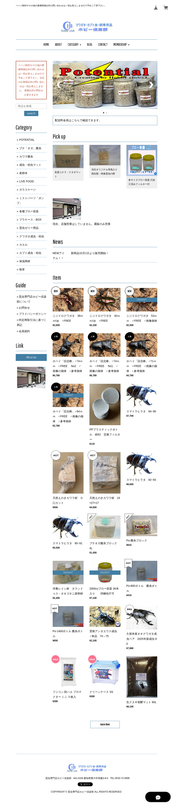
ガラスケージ (27, 189)
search (31, 113)
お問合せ (24, 307)
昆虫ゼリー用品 (29, 227)
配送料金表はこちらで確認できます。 (78, 120)
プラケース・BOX (30, 219)
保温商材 (24, 261)
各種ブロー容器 (29, 211)
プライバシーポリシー (32, 313)
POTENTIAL (27, 139)
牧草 (22, 269)
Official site (31, 357)
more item (105, 724)
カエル (23, 244)
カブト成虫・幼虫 (30, 252)
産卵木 (23, 173)
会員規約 (24, 331)
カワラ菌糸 (26, 156)
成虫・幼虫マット (30, 164)
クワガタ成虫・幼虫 (31, 236)
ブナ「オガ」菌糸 (30, 148)
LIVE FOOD (26, 181)
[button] (74, 45)
